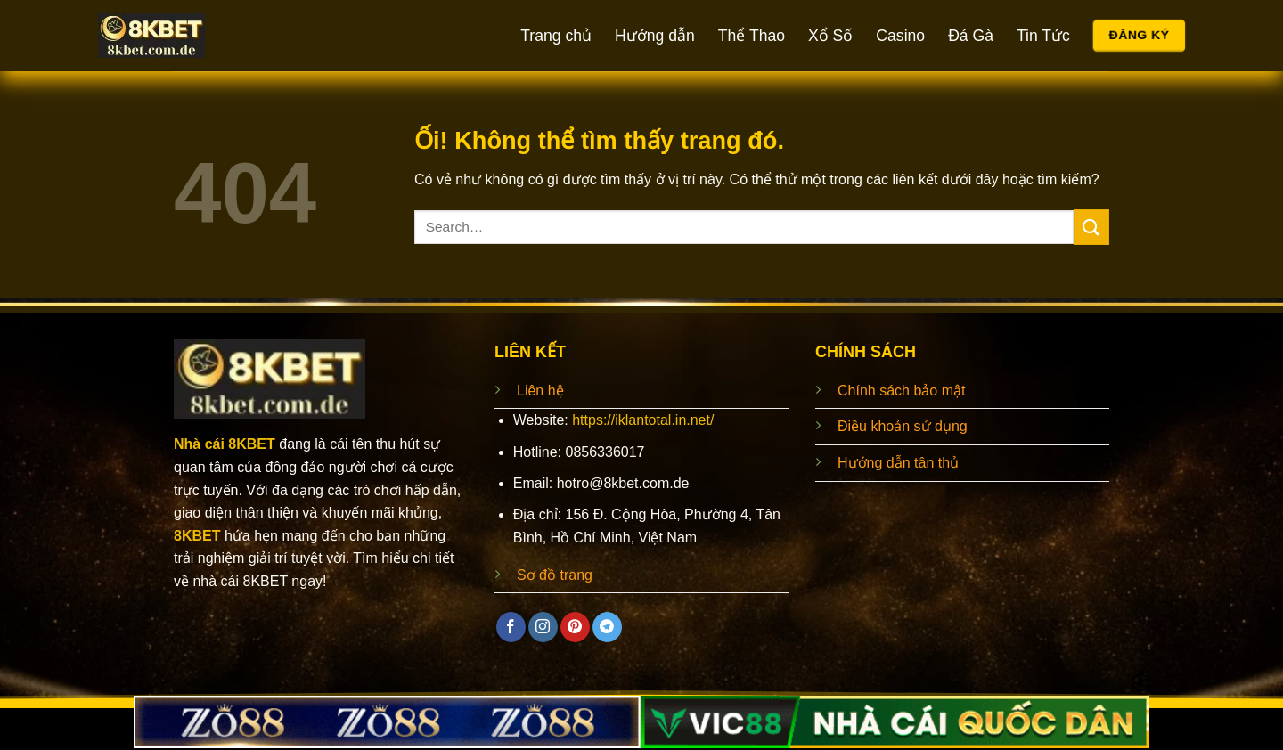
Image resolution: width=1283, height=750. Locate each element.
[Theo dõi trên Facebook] (511, 627)
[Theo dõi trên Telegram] (607, 627)
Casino (900, 36)
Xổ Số (830, 36)
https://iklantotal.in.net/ (643, 420)
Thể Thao (751, 36)
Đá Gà (970, 36)
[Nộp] (1091, 226)
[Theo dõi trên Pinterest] (575, 627)
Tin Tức (1043, 36)
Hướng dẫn (655, 36)
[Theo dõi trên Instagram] (543, 627)
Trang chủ (556, 36)
